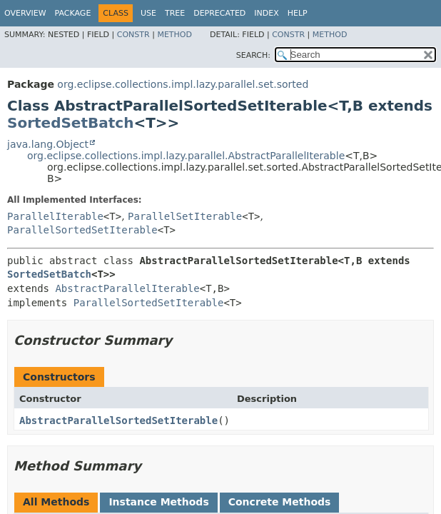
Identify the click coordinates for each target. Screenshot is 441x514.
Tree (175, 13)
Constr (133, 34)
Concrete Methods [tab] (279, 502)
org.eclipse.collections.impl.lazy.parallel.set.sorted (182, 84)
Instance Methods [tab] (158, 502)
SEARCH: (253, 55)
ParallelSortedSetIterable (82, 230)
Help (298, 13)
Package (73, 13)
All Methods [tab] (56, 502)
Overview (25, 13)
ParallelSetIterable (185, 216)
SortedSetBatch (70, 122)
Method (174, 34)
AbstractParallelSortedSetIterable (118, 420)
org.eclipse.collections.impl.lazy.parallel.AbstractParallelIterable (186, 155)
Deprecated (219, 13)
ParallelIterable (55, 216)
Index (266, 13)
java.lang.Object (47, 144)
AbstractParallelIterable (127, 288)
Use (148, 13)
